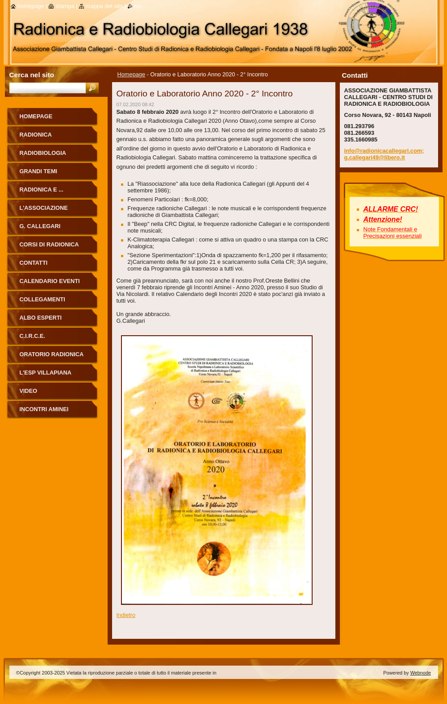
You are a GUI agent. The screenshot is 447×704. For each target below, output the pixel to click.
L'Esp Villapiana (46, 372)
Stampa (64, 6)
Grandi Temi (39, 171)
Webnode (420, 672)
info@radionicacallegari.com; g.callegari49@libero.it (384, 154)
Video (29, 390)
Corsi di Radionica (49, 244)
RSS (138, 6)
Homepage (131, 74)
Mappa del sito (104, 6)
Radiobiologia (43, 153)
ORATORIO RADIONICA (52, 354)
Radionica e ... (41, 189)
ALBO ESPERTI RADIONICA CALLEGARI (53, 320)
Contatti (34, 262)
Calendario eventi (50, 281)
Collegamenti (42, 299)
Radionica (36, 134)
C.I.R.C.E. (33, 336)
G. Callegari (40, 226)
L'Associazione (44, 207)
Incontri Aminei (44, 409)
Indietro (126, 615)
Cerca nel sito (31, 75)
